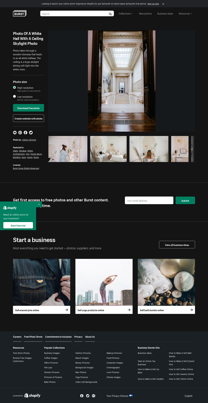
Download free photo (28, 108)
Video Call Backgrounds (86, 381)
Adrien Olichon (29, 139)
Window (22, 150)
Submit (185, 200)
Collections (126, 13)
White (30, 150)
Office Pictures (51, 362)
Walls (15, 150)
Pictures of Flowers (53, 377)
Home (29, 157)
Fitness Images (113, 377)
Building (17, 157)
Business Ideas (145, 352)
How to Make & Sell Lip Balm (148, 370)
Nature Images (82, 357)
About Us (90, 336)
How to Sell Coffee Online (181, 369)
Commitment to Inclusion (58, 336)
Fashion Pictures (83, 352)
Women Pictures (51, 372)
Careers (17, 336)
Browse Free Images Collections (22, 359)
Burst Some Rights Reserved (26, 168)
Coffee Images (50, 357)
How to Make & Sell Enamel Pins (181, 362)
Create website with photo (28, 118)
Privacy (78, 336)
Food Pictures (113, 357)
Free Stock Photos (21, 352)
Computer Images (115, 362)
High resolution (25, 87)
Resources (185, 13)
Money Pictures (82, 362)
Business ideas (165, 13)
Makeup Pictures (114, 352)
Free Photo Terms (33, 336)
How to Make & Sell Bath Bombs (180, 354)
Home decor (36, 153)
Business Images (52, 352)
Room (36, 157)
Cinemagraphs (113, 367)
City (27, 153)
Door (24, 157)
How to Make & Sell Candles (151, 378)
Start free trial (18, 225)
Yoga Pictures (81, 377)
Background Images (84, 367)
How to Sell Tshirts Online (181, 378)
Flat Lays (48, 367)
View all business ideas (177, 244)
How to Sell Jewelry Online (181, 374)
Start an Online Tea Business (146, 362)
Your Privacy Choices (120, 395)
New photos (145, 13)
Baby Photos (49, 381)
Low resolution (25, 96)
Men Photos (80, 372)
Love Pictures (113, 372)
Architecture (19, 153)
